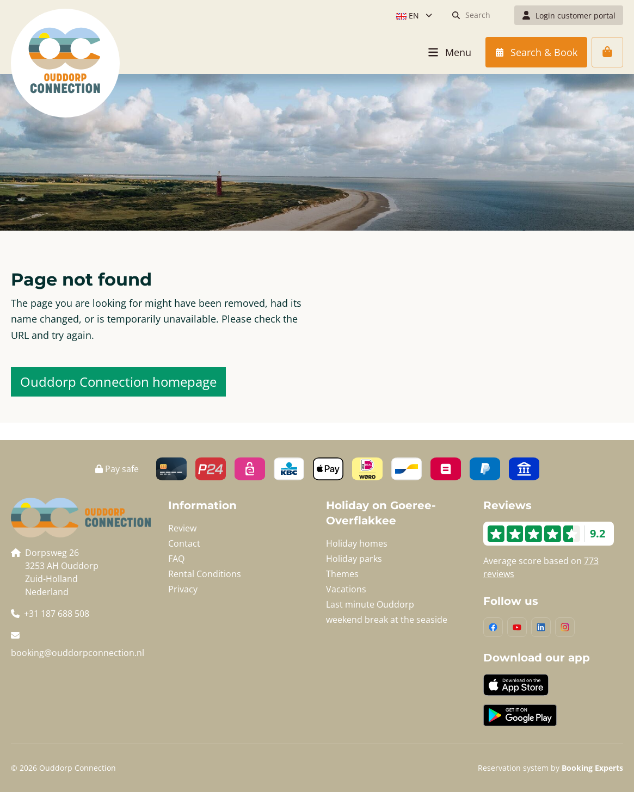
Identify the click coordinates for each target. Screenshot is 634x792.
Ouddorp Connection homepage (118, 382)
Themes (342, 574)
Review (182, 528)
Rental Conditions (204, 574)
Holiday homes (356, 543)
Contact (184, 543)
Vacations (346, 589)
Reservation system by (550, 768)
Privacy (183, 589)
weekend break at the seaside (386, 620)
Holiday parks (354, 559)
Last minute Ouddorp (370, 604)
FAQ (176, 559)
